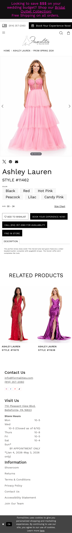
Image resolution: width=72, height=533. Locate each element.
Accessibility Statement (20, 497)
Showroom (12, 467)
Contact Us (12, 491)
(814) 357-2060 (14, 381)
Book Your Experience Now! (48, 217)
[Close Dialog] (3, 524)
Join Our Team (14, 503)
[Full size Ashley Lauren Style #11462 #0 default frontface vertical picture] (36, 106)
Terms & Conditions (17, 479)
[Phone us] (14, 25)
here (42, 530)
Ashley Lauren (21, 50)
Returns (10, 473)
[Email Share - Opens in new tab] (16, 162)
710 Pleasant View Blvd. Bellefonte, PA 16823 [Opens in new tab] (20, 408)
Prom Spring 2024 (43, 50)
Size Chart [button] (59, 206)
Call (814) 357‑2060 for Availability (24, 225)
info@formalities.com (19, 377)
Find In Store (12, 233)
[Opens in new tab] (6, 389)
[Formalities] (36, 40)
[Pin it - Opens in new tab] (10, 162)
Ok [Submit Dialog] (9, 524)
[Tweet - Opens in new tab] (4, 162)
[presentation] (18, 314)
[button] (68, 32)
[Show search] (61, 32)
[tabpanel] (36, 106)
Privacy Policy (13, 485)
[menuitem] (14, 25)
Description (11, 241)
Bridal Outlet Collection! (43, 9)
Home (7, 50)
